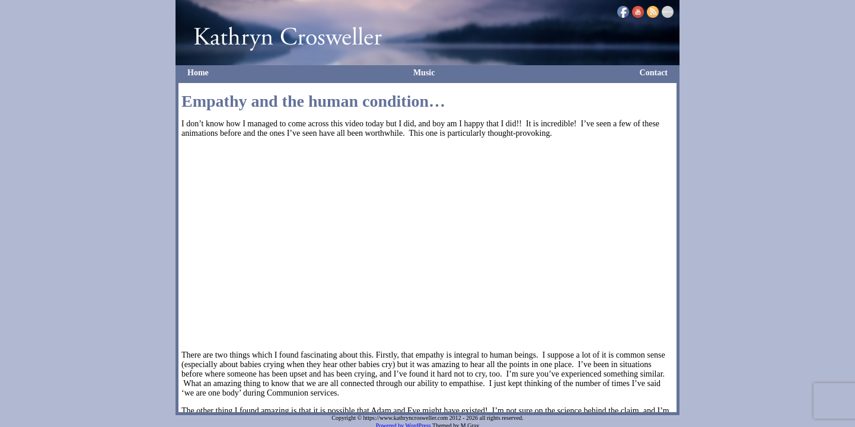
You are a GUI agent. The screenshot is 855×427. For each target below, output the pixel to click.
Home (198, 72)
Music (424, 72)
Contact (654, 72)
